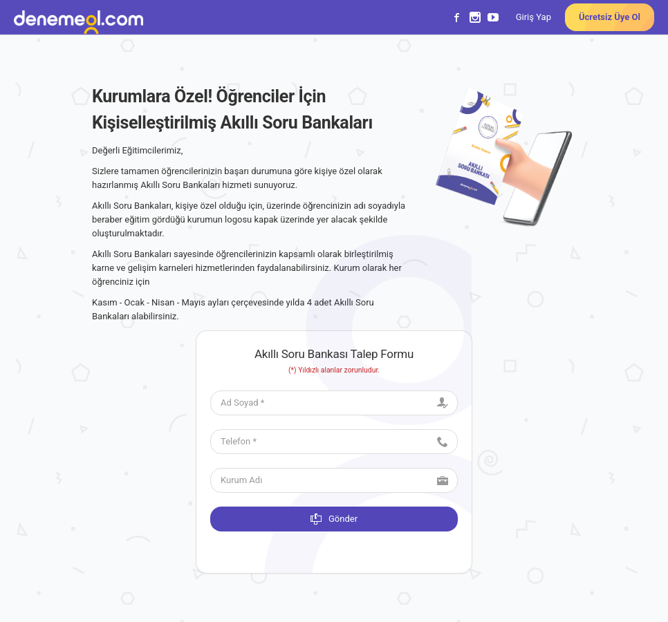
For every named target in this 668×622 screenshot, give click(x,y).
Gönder (334, 519)
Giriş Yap (533, 17)
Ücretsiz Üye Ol (609, 17)
